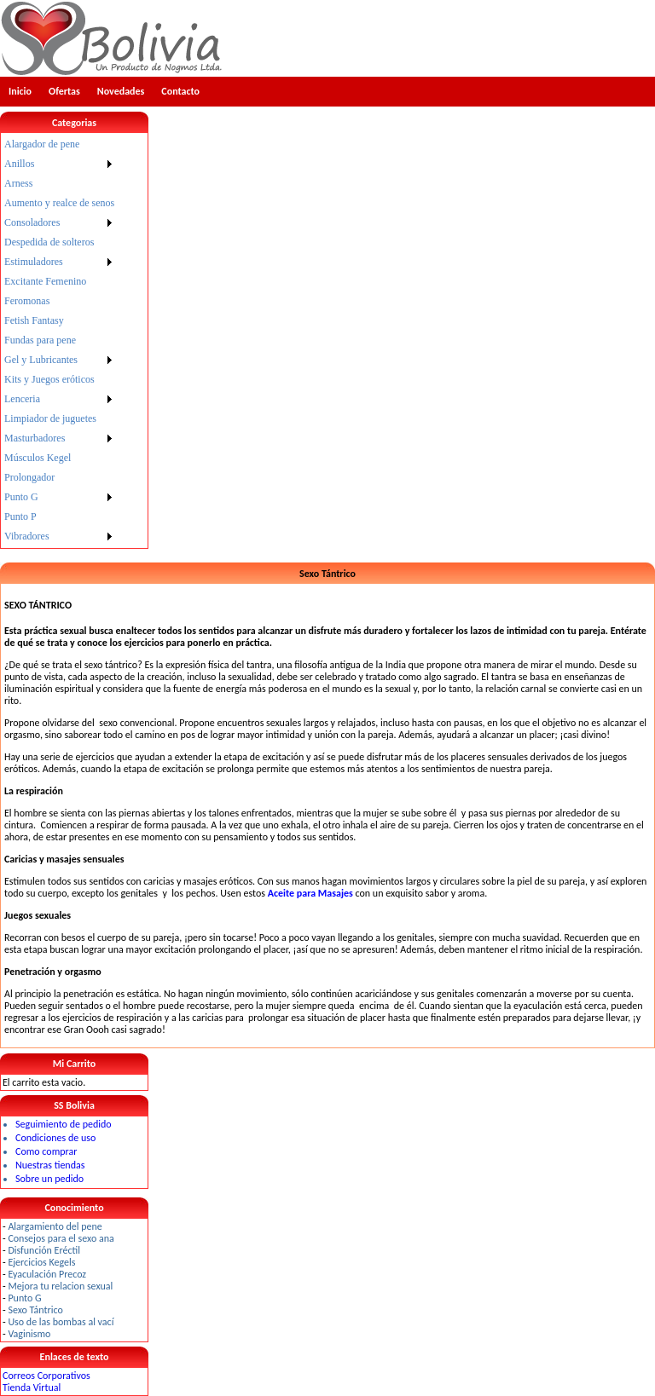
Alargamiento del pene (54, 1226)
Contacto (180, 91)
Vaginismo (29, 1334)
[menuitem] (59, 144)
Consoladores (32, 222)
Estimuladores (33, 262)
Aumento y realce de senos (59, 203)
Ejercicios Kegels (41, 1262)
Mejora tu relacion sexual (60, 1286)
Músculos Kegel (37, 458)
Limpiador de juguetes (50, 418)
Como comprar (46, 1151)
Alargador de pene (41, 144)
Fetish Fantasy (34, 320)
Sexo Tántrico (35, 1310)
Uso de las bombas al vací (60, 1322)
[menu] (59, 340)
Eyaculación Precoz (47, 1274)
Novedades (121, 91)
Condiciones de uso (55, 1138)
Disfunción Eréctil (44, 1250)
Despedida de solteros (49, 242)
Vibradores (26, 536)
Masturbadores (34, 438)
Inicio (20, 91)
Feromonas (26, 301)
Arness (18, 183)
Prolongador (29, 477)
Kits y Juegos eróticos (49, 379)
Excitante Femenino (45, 281)
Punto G (21, 497)
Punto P (20, 516)
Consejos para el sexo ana (60, 1238)
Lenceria (22, 399)
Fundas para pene (40, 340)
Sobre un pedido (49, 1179)
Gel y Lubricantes (41, 360)
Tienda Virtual (32, 1387)
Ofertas (64, 91)
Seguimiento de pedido (63, 1124)
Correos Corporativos (46, 1376)
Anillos (19, 164)
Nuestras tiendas (49, 1165)
